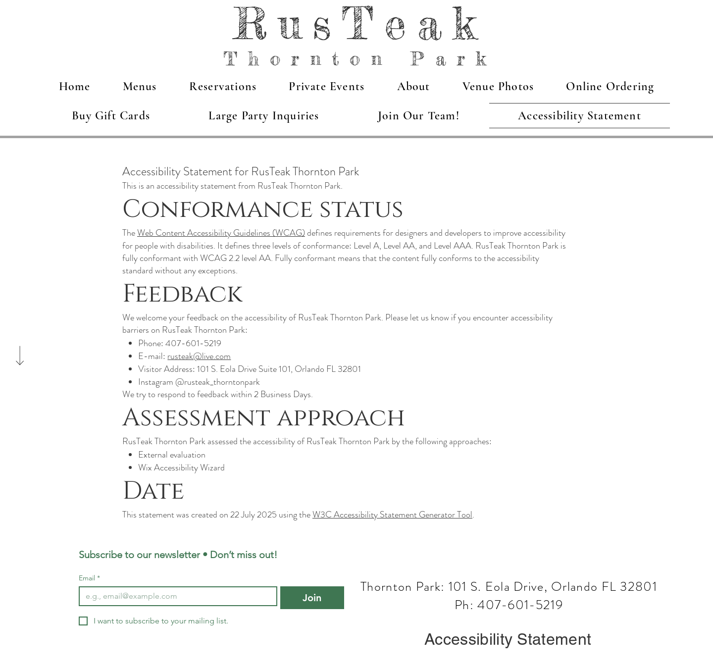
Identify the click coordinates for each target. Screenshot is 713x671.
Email (89, 578)
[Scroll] (20, 336)
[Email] (175, 596)
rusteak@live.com (199, 356)
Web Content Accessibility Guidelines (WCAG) (221, 232)
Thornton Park (360, 58)
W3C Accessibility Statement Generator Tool (392, 514)
